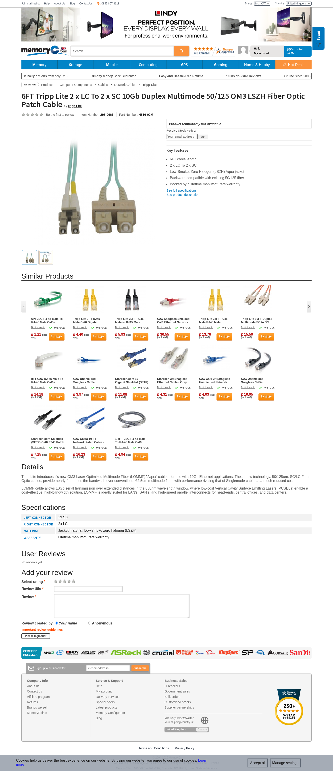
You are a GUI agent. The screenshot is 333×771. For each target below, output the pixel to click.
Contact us (34, 691)
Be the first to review (60, 114)
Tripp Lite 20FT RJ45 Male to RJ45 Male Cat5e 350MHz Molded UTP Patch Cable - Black (130, 320)
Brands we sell (37, 707)
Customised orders (177, 702)
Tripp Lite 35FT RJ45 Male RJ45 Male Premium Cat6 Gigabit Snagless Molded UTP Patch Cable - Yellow (214, 320)
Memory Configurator (110, 713)
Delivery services (107, 697)
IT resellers (172, 686)
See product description (182, 194)
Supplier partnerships (179, 707)
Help (47, 3)
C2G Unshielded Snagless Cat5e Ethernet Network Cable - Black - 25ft (257, 380)
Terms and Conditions (154, 748)
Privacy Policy (184, 748)
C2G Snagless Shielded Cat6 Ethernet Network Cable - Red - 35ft (173, 320)
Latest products (106, 707)
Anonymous (100, 623)
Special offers (105, 702)
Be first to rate (38, 327)
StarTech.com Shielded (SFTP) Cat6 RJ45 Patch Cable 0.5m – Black (47, 440)
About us (33, 686)
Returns (32, 702)
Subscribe (139, 668)
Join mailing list (30, 3)
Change (202, 729)
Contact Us (85, 3)
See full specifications (181, 190)
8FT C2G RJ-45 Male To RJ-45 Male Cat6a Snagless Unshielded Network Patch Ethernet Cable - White (47, 380)
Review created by (37, 623)
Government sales (177, 691)
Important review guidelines (42, 629)
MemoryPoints (37, 713)
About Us (59, 3)
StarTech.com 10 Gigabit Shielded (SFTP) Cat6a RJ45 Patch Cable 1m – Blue (131, 380)
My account (261, 53)
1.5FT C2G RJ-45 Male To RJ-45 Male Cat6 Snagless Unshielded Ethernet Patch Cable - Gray (130, 440)
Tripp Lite (75, 106)
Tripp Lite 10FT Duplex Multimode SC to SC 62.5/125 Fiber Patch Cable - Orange (256, 320)
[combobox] (122, 51)
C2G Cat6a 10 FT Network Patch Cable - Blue (88, 440)
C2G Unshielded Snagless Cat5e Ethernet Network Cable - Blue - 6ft (89, 380)
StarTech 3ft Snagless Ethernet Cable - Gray (172, 380)
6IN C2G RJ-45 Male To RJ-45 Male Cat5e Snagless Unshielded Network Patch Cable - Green (47, 320)
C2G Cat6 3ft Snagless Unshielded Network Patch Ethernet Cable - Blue (214, 380)
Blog (72, 3)
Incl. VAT (262, 3)
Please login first (35, 636)
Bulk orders (172, 697)
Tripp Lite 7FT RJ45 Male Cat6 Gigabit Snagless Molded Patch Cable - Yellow (89, 320)
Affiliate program (38, 697)
